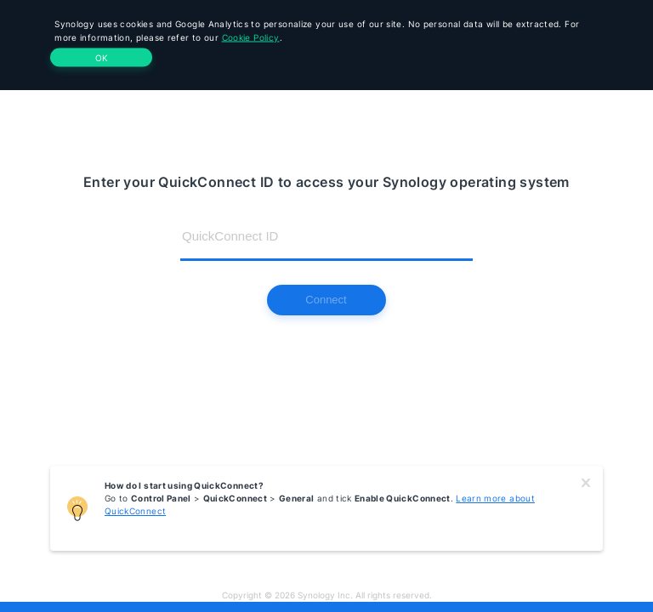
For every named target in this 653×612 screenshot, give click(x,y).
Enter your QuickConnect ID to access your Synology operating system (326, 181)
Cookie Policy (251, 37)
